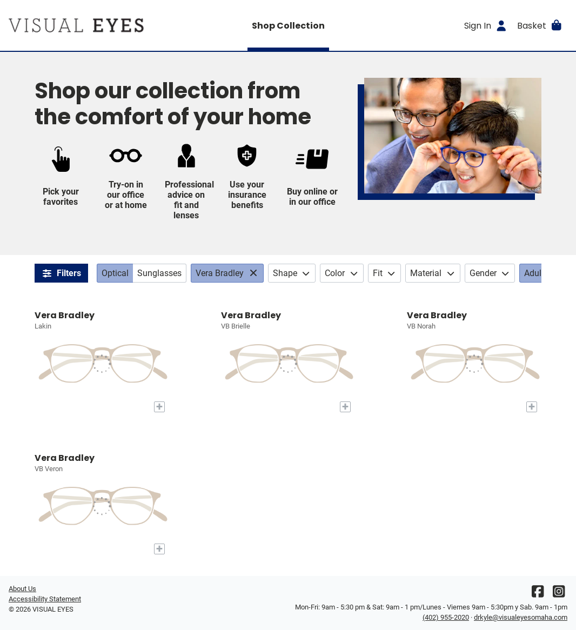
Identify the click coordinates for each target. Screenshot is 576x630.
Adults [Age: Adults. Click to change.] (536, 273)
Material (433, 273)
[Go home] (79, 25)
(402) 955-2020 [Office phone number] (446, 617)
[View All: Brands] (255, 273)
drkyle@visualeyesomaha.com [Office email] (520, 617)
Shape (292, 273)
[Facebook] (537, 594)
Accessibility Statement (45, 599)
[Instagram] (558, 594)
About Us (22, 589)
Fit (385, 273)
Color (342, 273)
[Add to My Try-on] (159, 407)
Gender (490, 273)
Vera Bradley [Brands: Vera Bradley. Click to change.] (220, 273)
